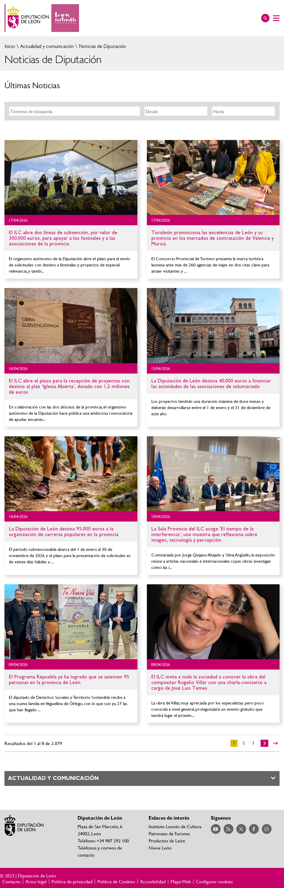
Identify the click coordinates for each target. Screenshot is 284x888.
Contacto (11, 881)
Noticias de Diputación (102, 46)
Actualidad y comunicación (46, 46)
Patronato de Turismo (169, 833)
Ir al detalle (70, 177)
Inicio (9, 46)
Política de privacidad (72, 881)
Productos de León (167, 840)
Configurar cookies (214, 881)
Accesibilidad (153, 881)
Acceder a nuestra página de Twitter (241, 829)
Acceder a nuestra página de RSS (228, 829)
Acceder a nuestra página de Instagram (267, 829)
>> (275, 743)
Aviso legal (35, 881)
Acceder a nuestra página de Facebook (254, 829)
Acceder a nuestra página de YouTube (216, 829)
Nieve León (160, 847)
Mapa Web (181, 881)
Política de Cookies (116, 881)
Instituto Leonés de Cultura (175, 826)
